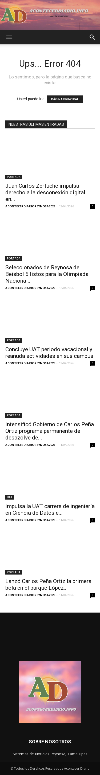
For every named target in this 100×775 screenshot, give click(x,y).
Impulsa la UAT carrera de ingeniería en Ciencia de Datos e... (50, 509)
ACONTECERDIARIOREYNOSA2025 (30, 206)
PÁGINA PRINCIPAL (65, 99)
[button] (92, 37)
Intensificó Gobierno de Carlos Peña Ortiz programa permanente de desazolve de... (49, 431)
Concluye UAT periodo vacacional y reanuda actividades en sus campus (49, 352)
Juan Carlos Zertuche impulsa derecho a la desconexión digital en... (45, 192)
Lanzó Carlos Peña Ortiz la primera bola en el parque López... (48, 584)
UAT (10, 497)
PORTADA (14, 177)
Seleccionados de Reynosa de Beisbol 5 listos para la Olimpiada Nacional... (47, 274)
